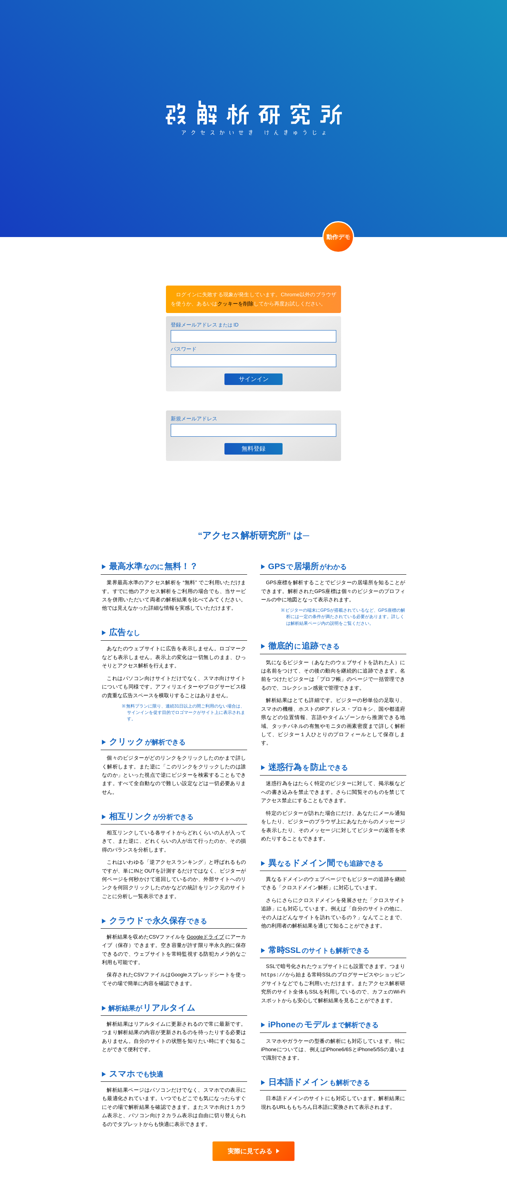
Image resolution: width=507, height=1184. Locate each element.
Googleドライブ (205, 937)
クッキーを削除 (235, 304)
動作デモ (338, 237)
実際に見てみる (250, 1151)
